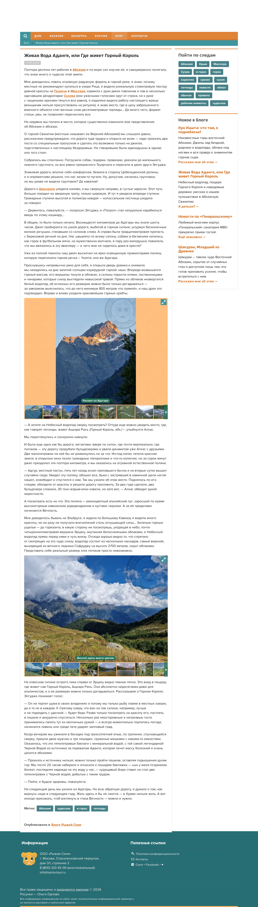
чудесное (219, 103)
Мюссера (78, 91)
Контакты (139, 36)
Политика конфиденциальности (157, 854)
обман (221, 87)
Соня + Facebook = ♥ (149, 865)
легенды (187, 87)
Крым (203, 64)
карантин (187, 80)
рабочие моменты (193, 103)
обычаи (186, 95)
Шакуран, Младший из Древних (198, 249)
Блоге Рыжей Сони (66, 825)
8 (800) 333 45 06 (53, 868)
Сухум (185, 72)
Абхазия (56, 36)
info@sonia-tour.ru (53, 872)
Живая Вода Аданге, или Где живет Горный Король (204, 174)
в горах (201, 72)
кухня (221, 80)
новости (205, 87)
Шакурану (47, 189)
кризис (205, 80)
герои (217, 72)
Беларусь (79, 36)
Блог (119, 36)
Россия (101, 36)
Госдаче (60, 91)
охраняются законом (73, 889)
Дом (38, 36)
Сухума (69, 96)
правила (204, 95)
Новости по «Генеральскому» (205, 216)
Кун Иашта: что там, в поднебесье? (198, 130)
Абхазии (79, 70)
